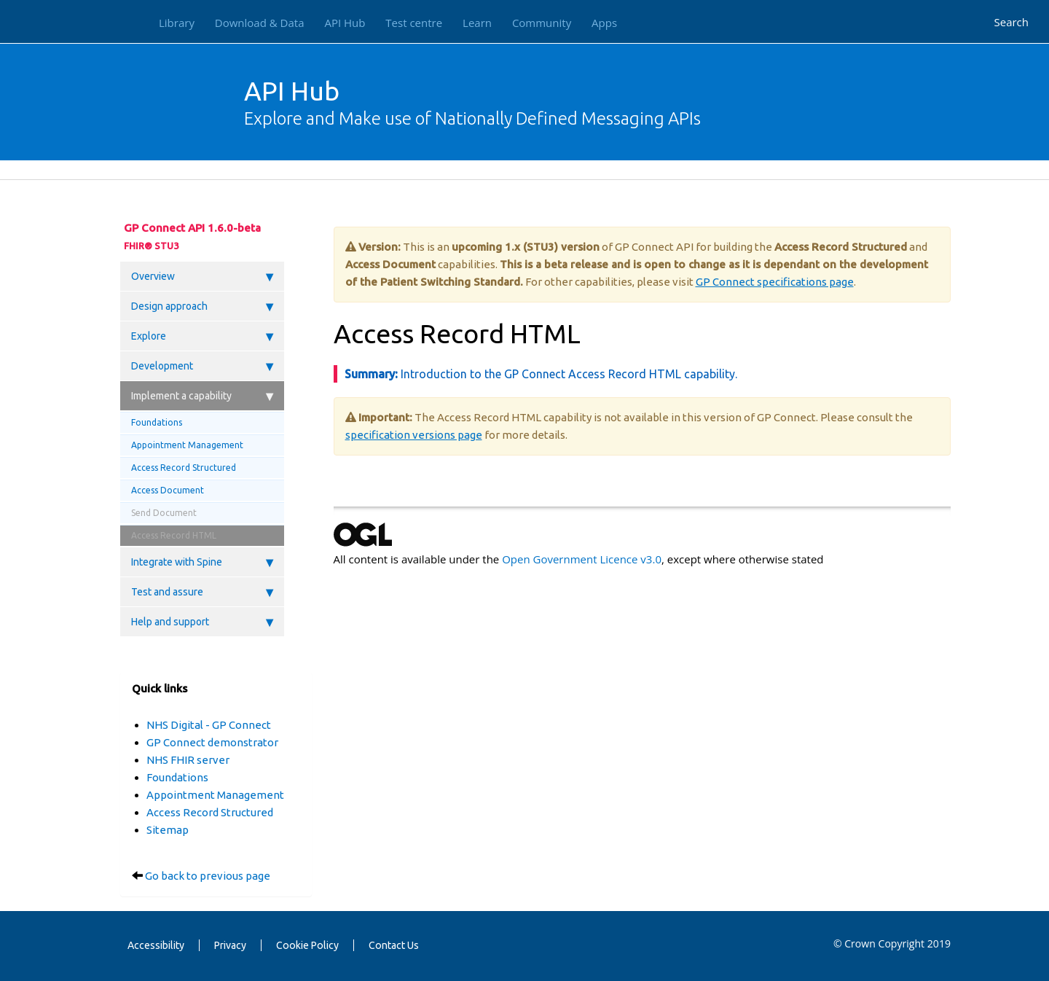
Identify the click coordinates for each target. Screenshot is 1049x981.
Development (202, 366)
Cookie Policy (307, 945)
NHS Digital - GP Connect (208, 725)
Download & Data (260, 22)
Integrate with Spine (202, 562)
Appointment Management (187, 445)
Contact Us (394, 945)
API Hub (344, 22)
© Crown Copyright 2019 (892, 943)
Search (1011, 22)
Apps (604, 22)
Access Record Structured (183, 467)
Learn (477, 22)
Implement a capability (202, 395)
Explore (202, 336)
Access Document (167, 490)
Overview (202, 276)
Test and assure (202, 592)
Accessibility (155, 945)
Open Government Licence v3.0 (581, 559)
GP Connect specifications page (775, 281)
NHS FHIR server (187, 760)
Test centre (413, 22)
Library (177, 22)
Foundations (156, 422)
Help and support (202, 621)
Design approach (202, 306)
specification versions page (413, 435)
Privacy (230, 945)
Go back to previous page (207, 875)
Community (541, 22)
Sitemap (167, 830)
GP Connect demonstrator (212, 742)
